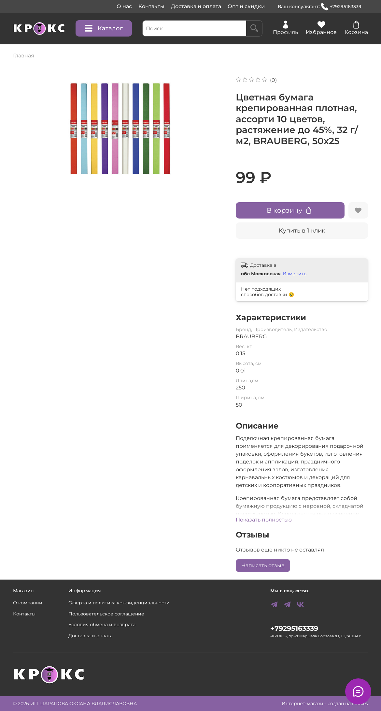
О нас (124, 6)
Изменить (294, 274)
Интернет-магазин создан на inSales (325, 703)
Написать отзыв (263, 565)
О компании (27, 603)
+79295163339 (341, 6)
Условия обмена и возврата (101, 625)
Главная (23, 56)
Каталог (104, 28)
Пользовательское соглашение (106, 614)
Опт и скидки (246, 6)
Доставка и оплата (196, 6)
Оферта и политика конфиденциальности (119, 603)
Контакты (151, 6)
